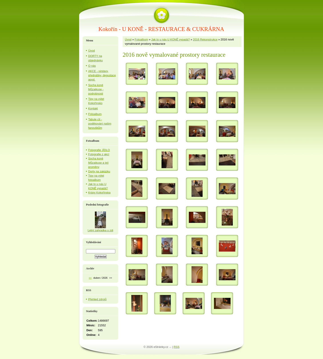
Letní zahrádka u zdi (100, 230)
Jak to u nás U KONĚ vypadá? (170, 39)
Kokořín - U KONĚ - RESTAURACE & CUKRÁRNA (161, 29)
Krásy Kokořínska (99, 192)
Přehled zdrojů (97, 299)
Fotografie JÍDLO (99, 150)
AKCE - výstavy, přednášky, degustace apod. (102, 75)
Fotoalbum (141, 39)
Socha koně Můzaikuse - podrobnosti (96, 89)
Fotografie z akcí (98, 154)
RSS (176, 347)
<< (90, 277)
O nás (92, 65)
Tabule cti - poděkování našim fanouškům (99, 123)
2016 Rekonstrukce (205, 39)
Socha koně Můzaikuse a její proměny (98, 163)
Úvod (128, 39)
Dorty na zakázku (99, 171)
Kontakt (93, 108)
